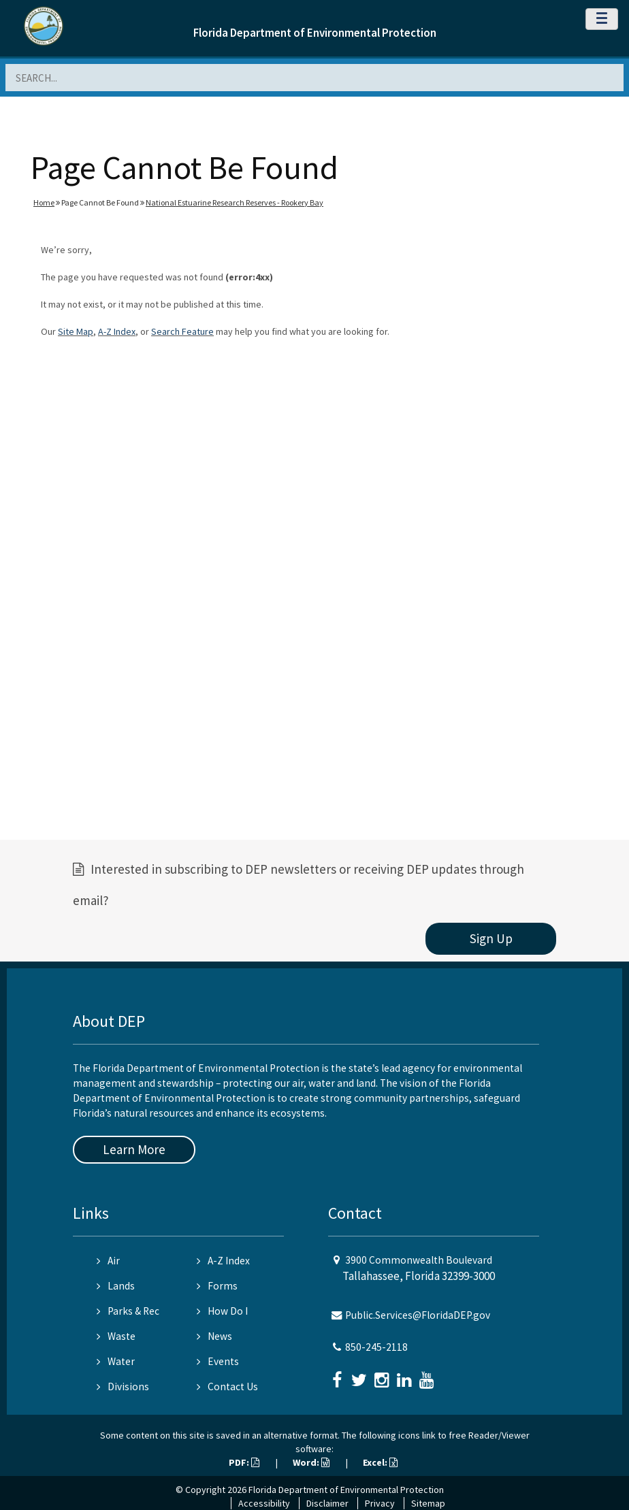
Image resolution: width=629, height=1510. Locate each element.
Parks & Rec (128, 1310)
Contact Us (227, 1386)
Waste (116, 1336)
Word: (311, 1462)
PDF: (244, 1462)
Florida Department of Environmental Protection (314, 32)
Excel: (380, 1462)
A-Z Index (116, 331)
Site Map (75, 331)
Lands (116, 1285)
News (214, 1336)
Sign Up (491, 938)
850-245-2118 (376, 1347)
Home (43, 202)
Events (218, 1361)
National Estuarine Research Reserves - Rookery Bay (234, 202)
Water (116, 1361)
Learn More (134, 1149)
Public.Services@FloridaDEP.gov (417, 1315)
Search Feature (182, 331)
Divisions (123, 1386)
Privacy (380, 1503)
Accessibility (264, 1503)
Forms (217, 1285)
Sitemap (428, 1503)
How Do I (222, 1310)
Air (108, 1260)
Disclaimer (327, 1503)
